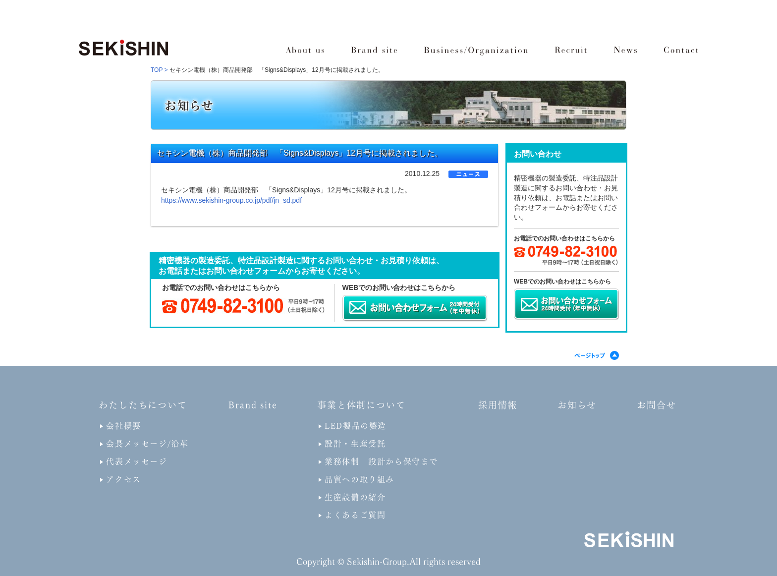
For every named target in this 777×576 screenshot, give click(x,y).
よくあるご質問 (355, 515)
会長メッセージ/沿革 (147, 444)
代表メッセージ (136, 461)
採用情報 (497, 405)
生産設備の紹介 (355, 497)
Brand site (252, 405)
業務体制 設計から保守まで (381, 461)
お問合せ (656, 405)
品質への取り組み (359, 479)
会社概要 (123, 426)
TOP (157, 69)
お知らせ (577, 405)
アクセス (123, 479)
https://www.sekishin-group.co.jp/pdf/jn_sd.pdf (231, 200)
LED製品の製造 (356, 426)
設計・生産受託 (355, 444)
